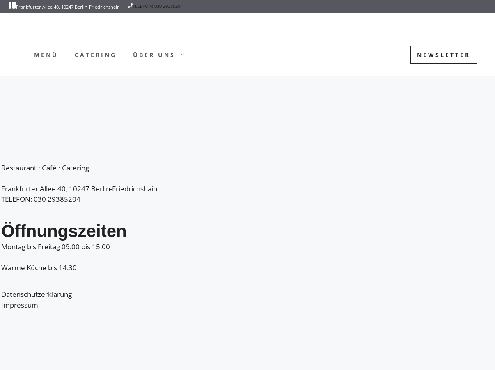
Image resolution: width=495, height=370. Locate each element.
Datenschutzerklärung (36, 294)
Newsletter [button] (443, 55)
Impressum (19, 305)
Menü (46, 55)
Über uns (163, 55)
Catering (96, 55)
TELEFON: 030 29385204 (158, 6)
